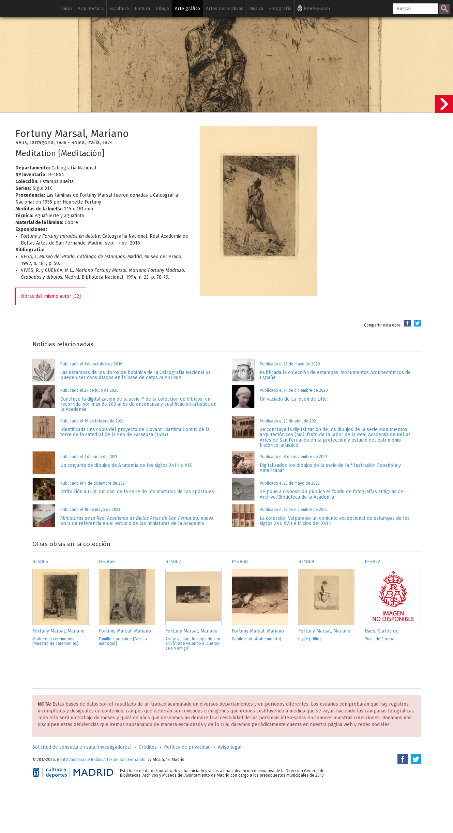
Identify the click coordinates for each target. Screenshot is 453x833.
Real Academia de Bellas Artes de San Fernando (101, 759)
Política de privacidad (187, 747)
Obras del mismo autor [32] (51, 296)
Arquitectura (91, 8)
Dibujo (162, 8)
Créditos (148, 747)
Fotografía (280, 8)
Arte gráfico (187, 8)
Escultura (119, 8)
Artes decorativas (224, 8)
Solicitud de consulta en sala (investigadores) (82, 747)
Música (256, 8)
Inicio (66, 8)
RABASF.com (313, 7)
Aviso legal (230, 747)
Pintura (142, 8)
